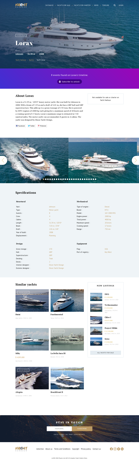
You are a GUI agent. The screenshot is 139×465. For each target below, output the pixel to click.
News (96, 5)
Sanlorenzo (18, 396)
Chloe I (108, 317)
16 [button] (76, 179)
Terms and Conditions (62, 449)
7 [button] (56, 179)
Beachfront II (57, 392)
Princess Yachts (55, 396)
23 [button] (91, 179)
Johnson (19, 54)
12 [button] (67, 179)
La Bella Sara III (58, 353)
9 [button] (61, 179)
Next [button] (135, 160)
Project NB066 (111, 328)
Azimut (107, 300)
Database (50, 5)
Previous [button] (3, 160)
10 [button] (63, 179)
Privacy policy (86, 449)
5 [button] (52, 179)
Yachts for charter (82, 5)
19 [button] (82, 179)
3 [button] (48, 179)
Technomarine (111, 305)
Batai (17, 314)
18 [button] (80, 179)
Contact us (97, 449)
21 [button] (87, 179)
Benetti (53, 357)
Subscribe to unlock (71, 81)
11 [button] (65, 179)
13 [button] (69, 179)
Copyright (75, 449)
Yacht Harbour (21, 5)
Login (121, 5)
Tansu (52, 318)
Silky (17, 353)
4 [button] (50, 179)
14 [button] (71, 179)
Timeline (105, 5)
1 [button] (43, 179)
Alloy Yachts (18, 318)
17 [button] (78, 179)
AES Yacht (107, 333)
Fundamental (57, 314)
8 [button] (58, 179)
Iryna (107, 339)
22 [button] (89, 179)
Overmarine (108, 310)
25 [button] (95, 179)
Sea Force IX (18, 361)
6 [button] (54, 179)
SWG (107, 294)
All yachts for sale (105, 353)
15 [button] (74, 179)
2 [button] (45, 179)
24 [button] (93, 179)
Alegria (18, 392)
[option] (102, 160)
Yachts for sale (63, 5)
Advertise (40, 449)
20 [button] (84, 179)
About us (48, 449)
